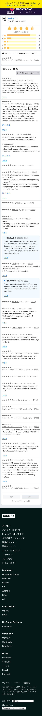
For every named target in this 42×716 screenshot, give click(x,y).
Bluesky (6, 670)
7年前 (34, 376)
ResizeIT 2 (12, 18)
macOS (5, 582)
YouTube (6, 662)
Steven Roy (16, 400)
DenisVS (15, 443)
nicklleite (15, 302)
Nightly (5, 610)
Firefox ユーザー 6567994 (12, 488)
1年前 (36, 104)
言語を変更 (6, 701)
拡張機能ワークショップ (13, 538)
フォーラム (7, 554)
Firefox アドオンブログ (12, 534)
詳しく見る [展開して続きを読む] (6, 125)
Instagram (7, 657)
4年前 (33, 210)
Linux (4, 595)
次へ (30, 497)
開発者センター (9, 542)
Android (6, 591)
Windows (6, 578)
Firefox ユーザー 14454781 (12, 427)
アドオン (6, 526)
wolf (13, 309)
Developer (7, 646)
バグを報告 (7, 558)
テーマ (18, 12)
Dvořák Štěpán (7, 219)
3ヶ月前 (30, 80)
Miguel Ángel (17, 328)
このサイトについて (11, 530)
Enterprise (7, 626)
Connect (6, 638)
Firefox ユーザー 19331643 (12, 104)
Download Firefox (10, 574)
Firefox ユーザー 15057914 (12, 418)
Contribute (7, 642)
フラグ (4, 97)
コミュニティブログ (11, 550)
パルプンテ (16, 376)
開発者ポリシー (9, 546)
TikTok (5, 666)
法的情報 (27, 683)
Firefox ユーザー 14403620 (12, 409)
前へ (12, 497)
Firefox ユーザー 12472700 (12, 353)
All (3, 599)
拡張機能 (10, 12)
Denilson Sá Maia (8, 80)
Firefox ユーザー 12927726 (12, 60)
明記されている (11, 687)
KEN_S (14, 203)
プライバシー (7, 683)
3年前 (29, 134)
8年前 (37, 60)
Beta (4, 615)
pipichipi (15, 210)
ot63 (13, 460)
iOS (3, 587)
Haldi (14, 264)
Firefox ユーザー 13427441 (12, 370)
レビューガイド (9, 563)
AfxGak (14, 383)
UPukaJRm (16, 172)
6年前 (28, 219)
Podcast (6, 674)
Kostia (14, 165)
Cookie (17, 683)
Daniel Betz (20, 21)
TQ (13, 134)
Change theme (7, 705)
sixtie (14, 334)
